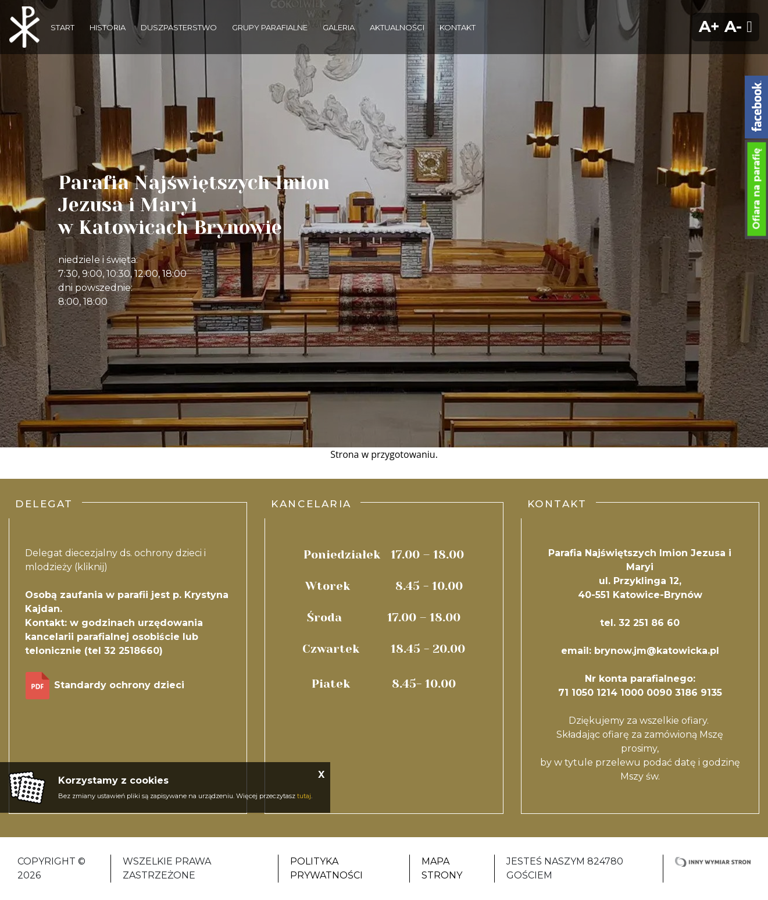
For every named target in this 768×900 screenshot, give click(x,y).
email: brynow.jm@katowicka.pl (640, 650)
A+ (709, 26)
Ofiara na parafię (756, 189)
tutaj (304, 796)
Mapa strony (441, 868)
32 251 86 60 (649, 622)
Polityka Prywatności (326, 868)
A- (733, 26)
